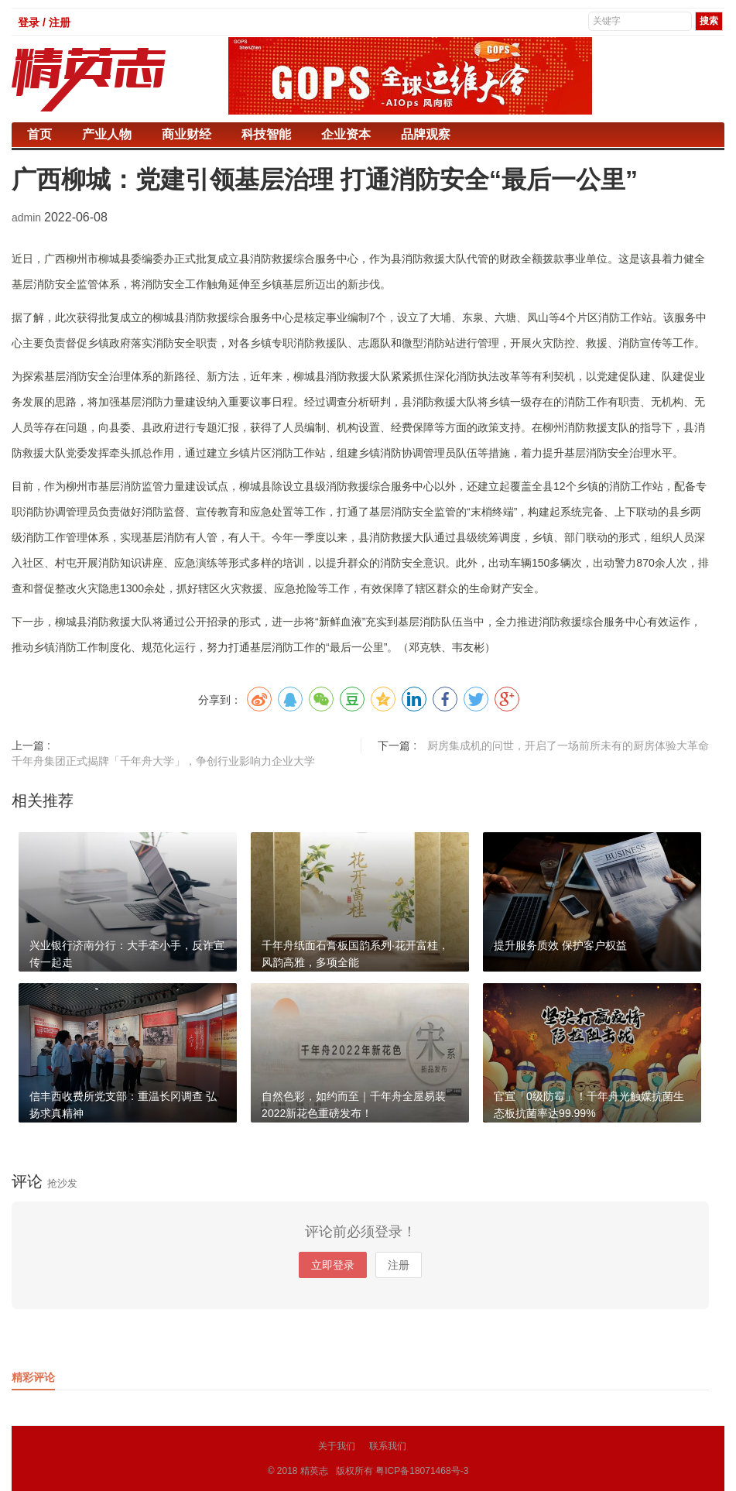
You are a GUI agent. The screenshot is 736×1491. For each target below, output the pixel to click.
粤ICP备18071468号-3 (421, 1470)
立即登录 (332, 1265)
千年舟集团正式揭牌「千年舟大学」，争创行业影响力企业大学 (163, 761)
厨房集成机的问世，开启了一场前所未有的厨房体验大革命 (568, 745)
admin (28, 217)
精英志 (314, 1470)
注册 (398, 1265)
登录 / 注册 (44, 22)
